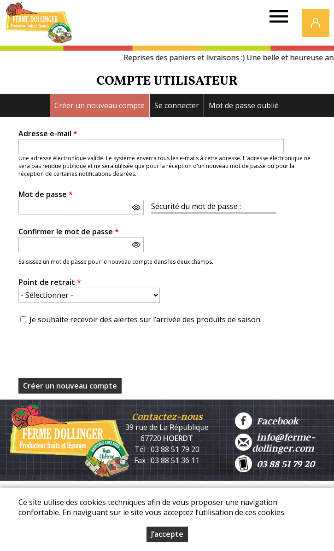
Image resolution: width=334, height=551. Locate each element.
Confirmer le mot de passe (68, 231)
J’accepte (167, 534)
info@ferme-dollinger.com (275, 442)
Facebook (266, 420)
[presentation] (88, 354)
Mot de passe (45, 194)
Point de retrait (49, 282)
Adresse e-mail (47, 133)
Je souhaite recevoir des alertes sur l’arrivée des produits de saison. (145, 319)
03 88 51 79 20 (275, 463)
